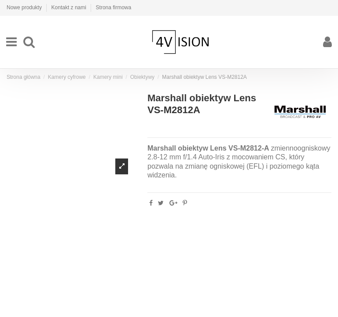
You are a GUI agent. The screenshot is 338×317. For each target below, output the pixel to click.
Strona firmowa (114, 7)
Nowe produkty (25, 7)
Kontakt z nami (69, 7)
